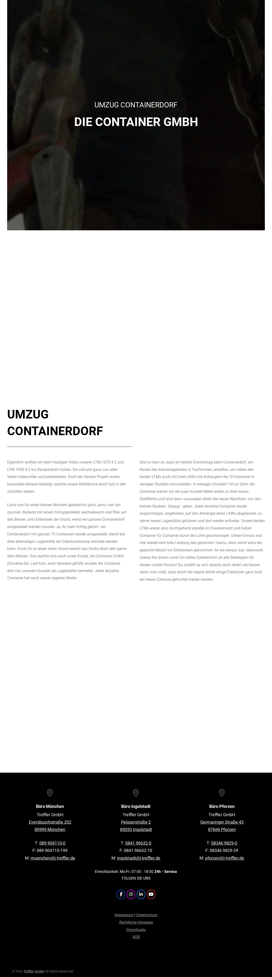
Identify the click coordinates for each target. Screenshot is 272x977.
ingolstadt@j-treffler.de (138, 858)
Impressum (124, 915)
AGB (136, 937)
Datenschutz (146, 915)
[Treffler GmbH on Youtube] (151, 894)
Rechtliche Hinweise (136, 922)
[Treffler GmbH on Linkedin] (141, 894)
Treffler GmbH (34, 971)
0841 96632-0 (138, 843)
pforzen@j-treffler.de (224, 858)
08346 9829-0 (224, 843)
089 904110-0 (52, 843)
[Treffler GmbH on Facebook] (121, 894)
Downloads (136, 929)
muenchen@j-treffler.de (53, 858)
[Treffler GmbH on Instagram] (131, 894)
